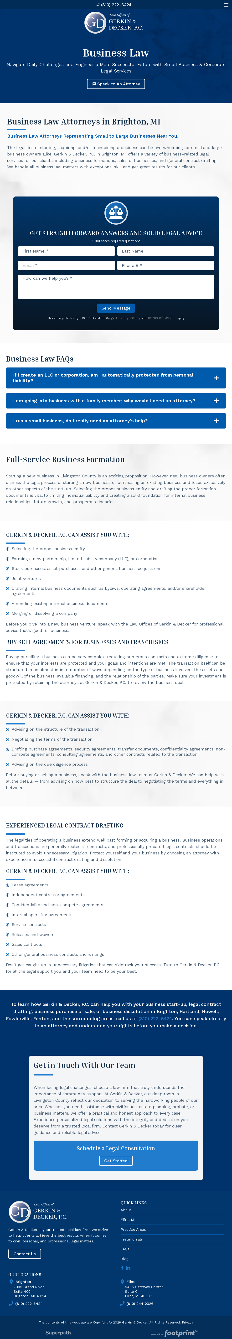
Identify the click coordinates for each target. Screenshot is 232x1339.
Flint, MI (128, 1219)
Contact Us (25, 1253)
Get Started (116, 1160)
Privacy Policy (128, 317)
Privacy (187, 1322)
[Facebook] (122, 1268)
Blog (124, 1258)
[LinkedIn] (128, 1268)
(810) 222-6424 (113, 5)
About (126, 1210)
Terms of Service (162, 317)
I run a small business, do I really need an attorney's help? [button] (80, 421)
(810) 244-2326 (136, 1303)
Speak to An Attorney (116, 84)
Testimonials (132, 1239)
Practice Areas (133, 1229)
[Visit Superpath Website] (58, 1334)
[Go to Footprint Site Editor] (173, 1333)
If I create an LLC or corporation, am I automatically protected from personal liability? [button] (103, 377)
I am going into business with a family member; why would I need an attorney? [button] (104, 400)
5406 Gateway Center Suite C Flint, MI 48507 (175, 1288)
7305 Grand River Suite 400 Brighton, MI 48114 (64, 1288)
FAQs (125, 1249)
